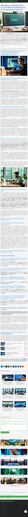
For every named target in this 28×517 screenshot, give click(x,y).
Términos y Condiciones (4, 507)
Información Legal (3, 505)
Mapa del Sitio (3, 514)
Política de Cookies (4, 509)
